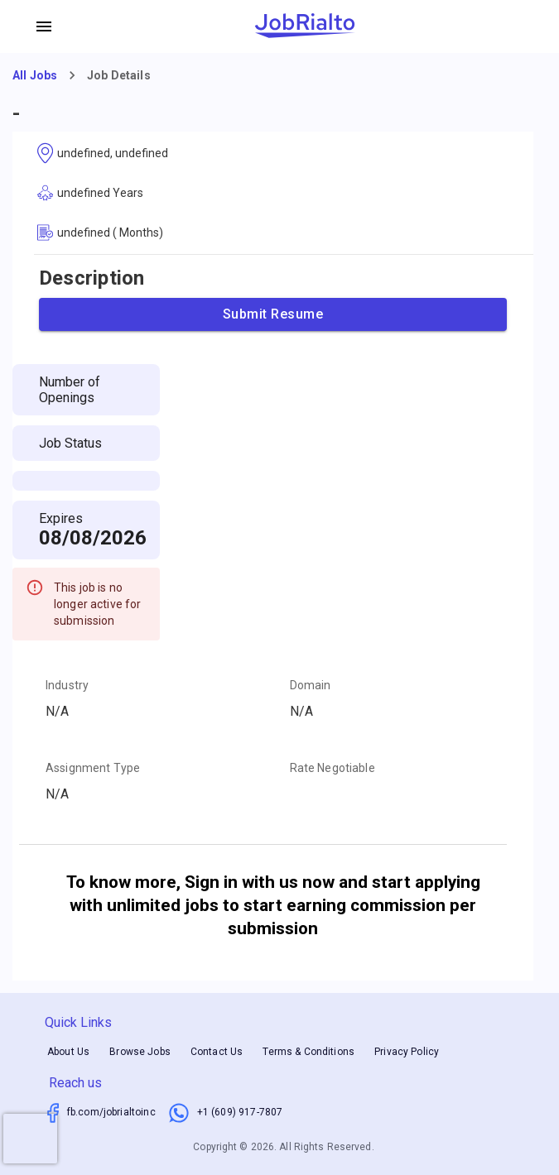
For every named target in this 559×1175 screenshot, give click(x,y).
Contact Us (216, 1052)
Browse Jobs (140, 1052)
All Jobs (34, 75)
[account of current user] (44, 26)
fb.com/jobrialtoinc (111, 1112)
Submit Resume (273, 314)
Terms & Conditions (308, 1052)
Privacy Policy (406, 1052)
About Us (68, 1052)
